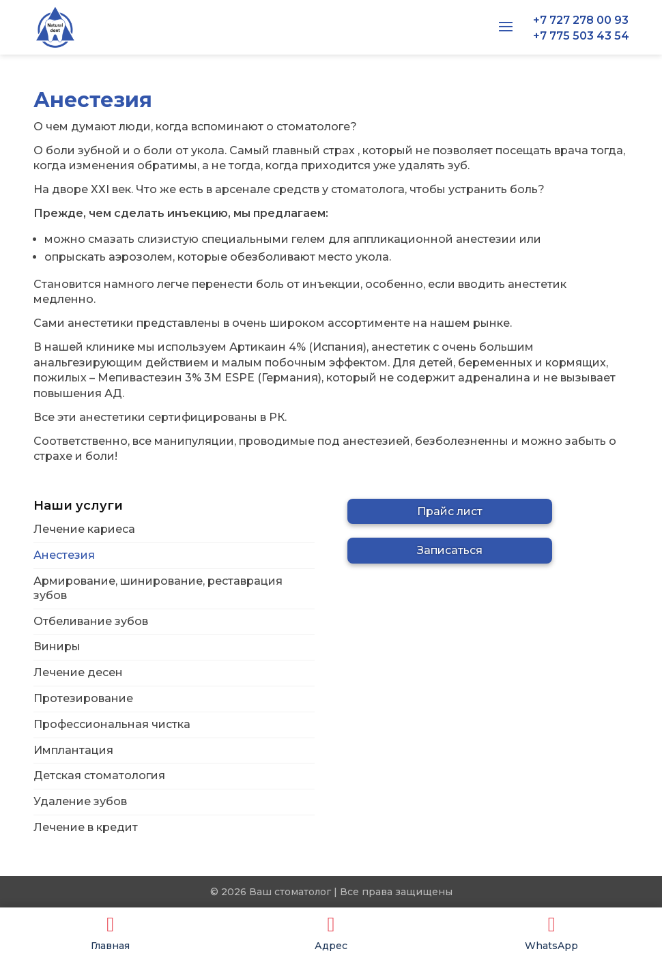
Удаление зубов (80, 801)
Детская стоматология (99, 775)
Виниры (57, 646)
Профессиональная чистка (111, 724)
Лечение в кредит (85, 827)
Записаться (450, 550)
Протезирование (83, 698)
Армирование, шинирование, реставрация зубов (158, 588)
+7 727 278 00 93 (581, 20)
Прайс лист (450, 511)
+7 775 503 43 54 (581, 36)
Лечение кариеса (84, 529)
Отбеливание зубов (90, 621)
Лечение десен (78, 672)
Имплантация (73, 750)
